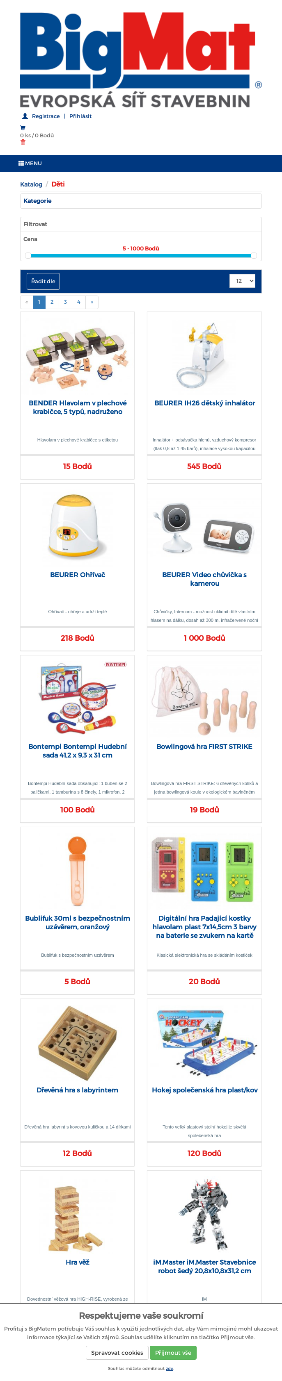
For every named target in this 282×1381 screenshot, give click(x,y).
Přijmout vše (173, 1352)
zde (169, 1368)
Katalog (31, 184)
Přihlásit (80, 116)
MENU (30, 163)
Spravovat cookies (117, 1352)
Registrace (46, 116)
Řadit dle (43, 281)
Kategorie (37, 201)
